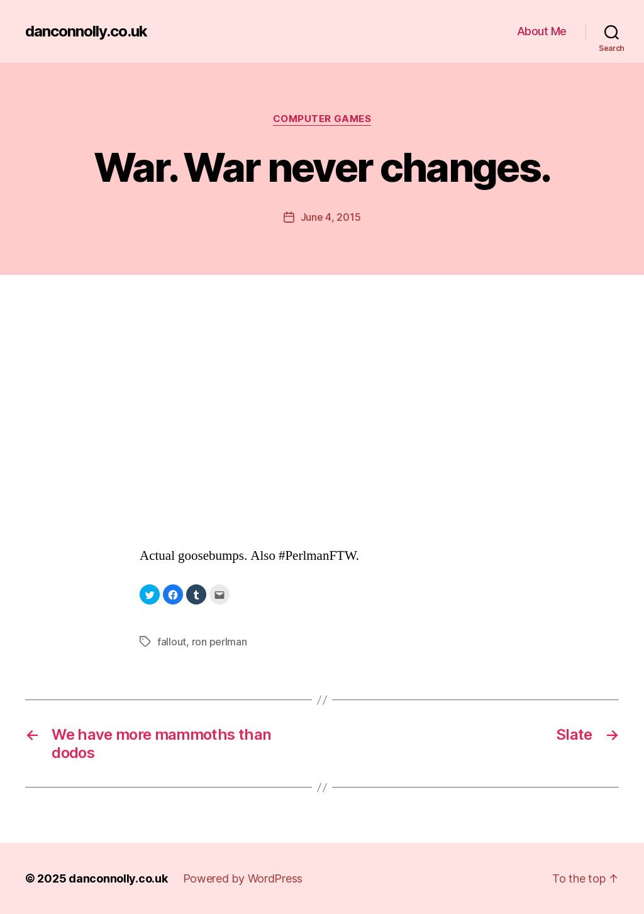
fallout (171, 641)
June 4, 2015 (331, 217)
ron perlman (219, 641)
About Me (542, 31)
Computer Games (322, 119)
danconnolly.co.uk (86, 31)
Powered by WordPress (243, 878)
